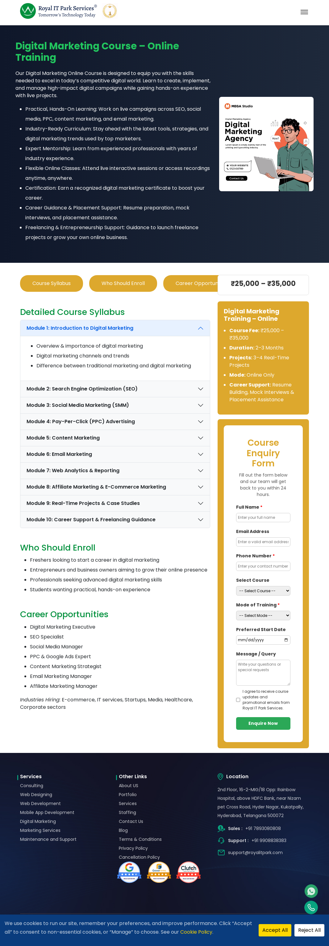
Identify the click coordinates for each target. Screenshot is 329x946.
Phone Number (255, 556)
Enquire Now (263, 723)
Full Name (249, 507)
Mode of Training (258, 605)
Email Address (252, 531)
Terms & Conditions (140, 839)
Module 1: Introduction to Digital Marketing (80, 328)
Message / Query (256, 654)
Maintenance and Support (48, 839)
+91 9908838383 (269, 840)
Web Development (40, 803)
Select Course (252, 580)
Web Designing (36, 794)
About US (128, 786)
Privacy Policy (133, 848)
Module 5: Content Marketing (63, 437)
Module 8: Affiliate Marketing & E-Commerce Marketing (96, 486)
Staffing (127, 812)
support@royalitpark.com (255, 852)
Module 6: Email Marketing (59, 454)
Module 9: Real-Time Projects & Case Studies (83, 503)
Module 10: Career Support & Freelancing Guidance (91, 519)
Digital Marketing (38, 821)
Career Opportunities (202, 283)
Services (128, 803)
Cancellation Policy (139, 857)
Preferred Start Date (261, 629)
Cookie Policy (196, 932)
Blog (123, 830)
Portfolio (128, 794)
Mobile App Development (47, 812)
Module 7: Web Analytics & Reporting (73, 470)
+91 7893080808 (263, 828)
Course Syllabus (51, 283)
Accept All (275, 930)
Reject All (309, 930)
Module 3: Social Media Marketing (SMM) (78, 405)
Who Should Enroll (123, 283)
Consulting (31, 786)
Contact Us (131, 821)
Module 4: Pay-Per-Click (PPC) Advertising (81, 421)
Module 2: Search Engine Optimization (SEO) (82, 388)
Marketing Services (40, 830)
